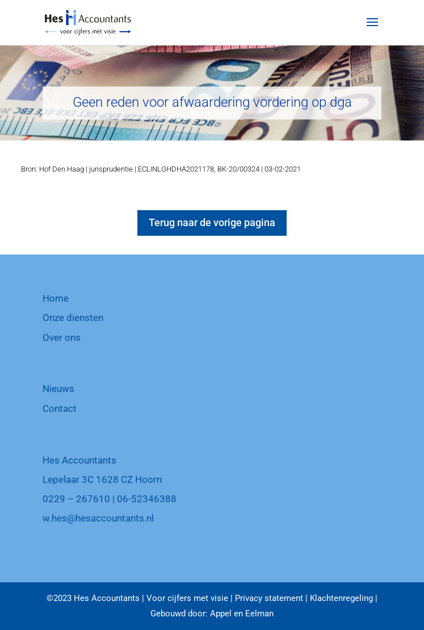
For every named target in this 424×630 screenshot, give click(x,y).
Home (56, 298)
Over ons (62, 337)
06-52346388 (147, 498)
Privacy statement (269, 598)
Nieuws (58, 388)
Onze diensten (73, 317)
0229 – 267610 (76, 498)
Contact (60, 408)
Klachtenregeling (341, 598)
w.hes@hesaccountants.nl (98, 518)
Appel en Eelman (242, 613)
